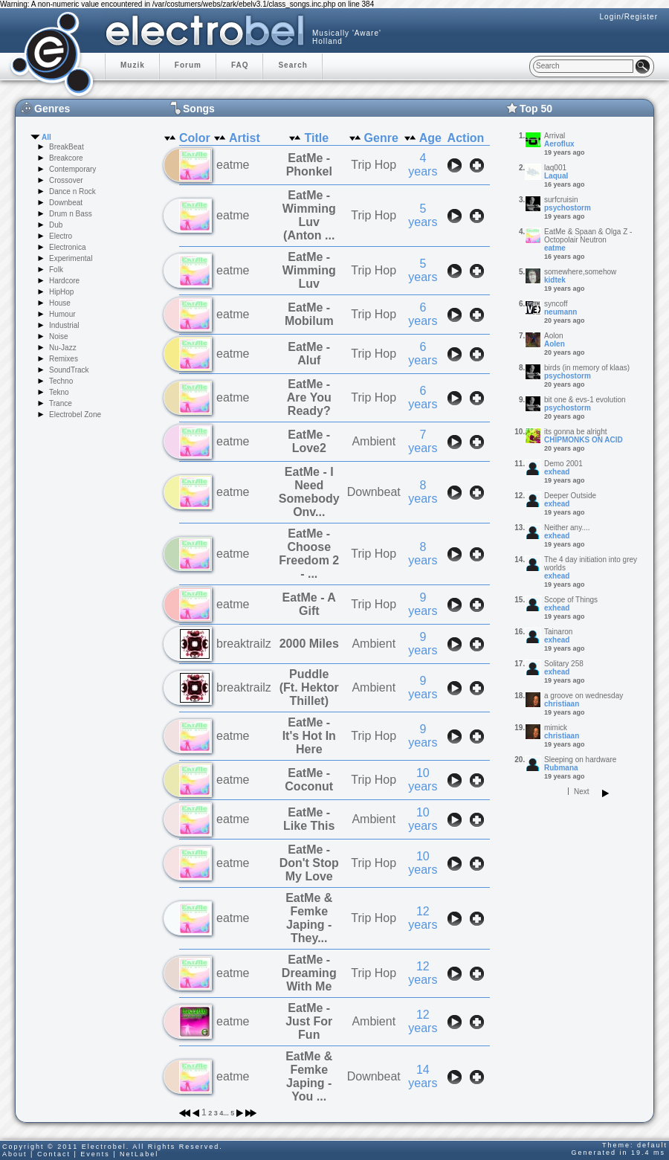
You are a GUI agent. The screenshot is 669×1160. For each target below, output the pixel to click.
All (46, 137)
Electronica (67, 247)
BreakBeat (66, 147)
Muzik (132, 65)
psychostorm (567, 208)
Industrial (64, 325)
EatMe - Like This (308, 819)
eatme (555, 248)
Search (292, 65)
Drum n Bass (70, 214)
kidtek (555, 280)
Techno (61, 381)
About (15, 1154)
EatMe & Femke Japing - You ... (308, 1076)
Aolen (554, 344)
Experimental (70, 258)
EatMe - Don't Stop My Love (309, 863)
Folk (56, 269)
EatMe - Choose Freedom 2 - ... (309, 553)
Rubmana (561, 768)
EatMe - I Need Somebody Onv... (309, 491)
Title (316, 138)
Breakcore (66, 158)
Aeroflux (559, 144)
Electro (60, 236)
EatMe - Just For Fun (308, 1021)
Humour (62, 314)
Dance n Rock (72, 191)
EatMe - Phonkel (309, 165)
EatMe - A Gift (309, 604)
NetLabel (139, 1154)
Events (95, 1154)
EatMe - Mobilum (309, 314)
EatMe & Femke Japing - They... (308, 918)
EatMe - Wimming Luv (309, 270)
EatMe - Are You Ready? (309, 397)
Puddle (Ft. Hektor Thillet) (309, 687)
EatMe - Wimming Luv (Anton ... (309, 215)
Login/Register (629, 17)
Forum (188, 65)
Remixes (63, 359)
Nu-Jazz (63, 348)
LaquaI (556, 176)
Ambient (373, 441)
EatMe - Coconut (309, 780)
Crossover (66, 180)
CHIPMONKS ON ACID (583, 440)
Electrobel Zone (75, 414)
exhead (556, 472)
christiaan (561, 704)
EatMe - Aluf (309, 354)
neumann (560, 312)
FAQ (240, 65)
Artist (244, 138)
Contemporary (72, 169)
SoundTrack (69, 370)
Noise (58, 336)
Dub (55, 225)
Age (430, 138)
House (60, 303)
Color (194, 138)
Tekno (59, 392)
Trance (60, 403)
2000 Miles (309, 643)
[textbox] (583, 66)
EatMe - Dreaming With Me (309, 973)
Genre (381, 138)
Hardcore (64, 281)
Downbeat (66, 203)
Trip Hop (373, 164)
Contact (54, 1154)
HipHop (61, 292)
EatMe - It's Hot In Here (309, 735)
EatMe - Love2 (309, 441)
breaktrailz (243, 643)
